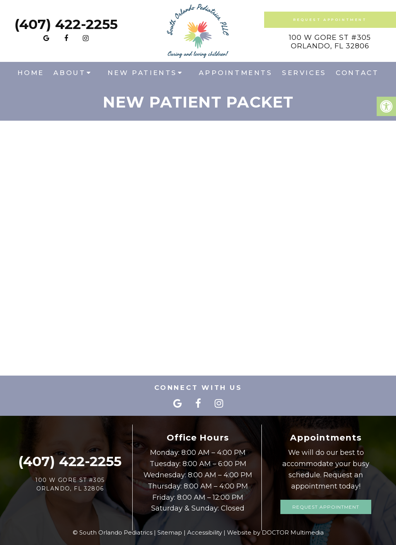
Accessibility (204, 532)
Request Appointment (330, 19)
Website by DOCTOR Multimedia (275, 532)
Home (30, 73)
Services (304, 73)
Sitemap (169, 532)
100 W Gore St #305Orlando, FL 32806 (330, 41)
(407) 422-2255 (66, 24)
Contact (357, 73)
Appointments (235, 73)
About (69, 73)
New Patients (142, 73)
